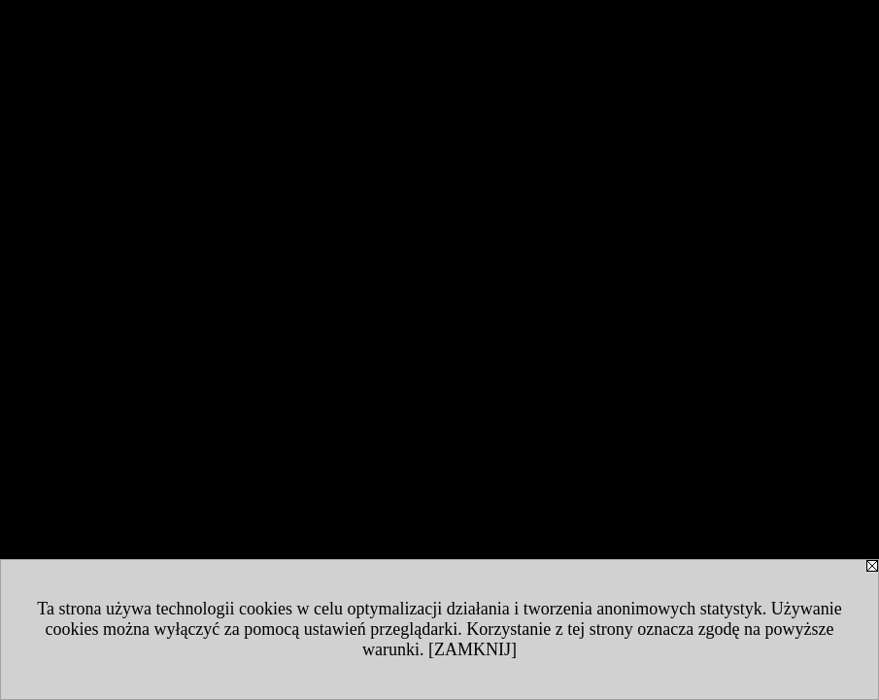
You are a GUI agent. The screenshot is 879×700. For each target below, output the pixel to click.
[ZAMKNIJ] (472, 649)
